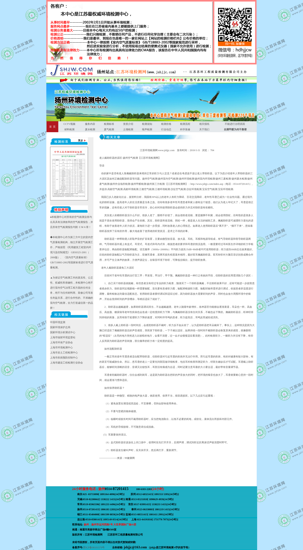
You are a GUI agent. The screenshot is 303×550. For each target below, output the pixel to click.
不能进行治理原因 (235, 124)
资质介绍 (128, 124)
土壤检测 (128, 129)
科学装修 (185, 129)
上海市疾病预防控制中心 (64, 357)
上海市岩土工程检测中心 (64, 352)
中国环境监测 (57, 322)
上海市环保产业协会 (61, 342)
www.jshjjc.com (166, 150)
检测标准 (109, 124)
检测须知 (147, 124)
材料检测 (69, 129)
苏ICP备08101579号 (94, 547)
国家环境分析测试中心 (62, 332)
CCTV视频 (69, 124)
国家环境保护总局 (60, 327)
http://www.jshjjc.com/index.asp (206, 183)
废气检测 (109, 129)
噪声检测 (147, 129)
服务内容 (90, 124)
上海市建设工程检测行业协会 (66, 362)
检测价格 (166, 124)
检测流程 (185, 124)
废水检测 (90, 129)
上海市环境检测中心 (61, 347)
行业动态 (166, 129)
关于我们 (204, 129)
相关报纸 (204, 124)
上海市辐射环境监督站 (62, 337)
